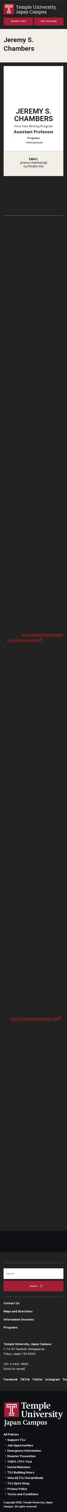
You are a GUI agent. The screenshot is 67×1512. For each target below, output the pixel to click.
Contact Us (11, 1303)
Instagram (52, 1379)
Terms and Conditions (22, 1494)
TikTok (25, 1379)
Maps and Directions (18, 1311)
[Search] (33, 1273)
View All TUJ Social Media (25, 1478)
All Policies (11, 1434)
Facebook (11, 1379)
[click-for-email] (14, 1369)
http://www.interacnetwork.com (34, 1018)
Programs (11, 1327)
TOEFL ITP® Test (19, 1461)
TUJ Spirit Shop (18, 1483)
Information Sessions (19, 1319)
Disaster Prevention (21, 1456)
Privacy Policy (17, 1489)
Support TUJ (16, 1440)
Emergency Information (24, 1450)
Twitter (37, 1379)
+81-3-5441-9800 (16, 1364)
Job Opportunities (20, 1445)
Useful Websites (18, 1467)
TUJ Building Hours (20, 1472)
